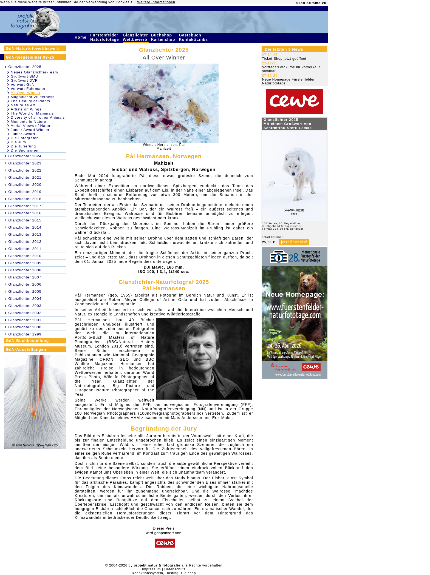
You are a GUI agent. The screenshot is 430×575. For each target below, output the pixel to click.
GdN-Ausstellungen (26, 349)
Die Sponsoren (24, 150)
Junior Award (23, 134)
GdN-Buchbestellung (27, 340)
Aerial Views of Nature (32, 126)
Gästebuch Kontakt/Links (194, 37)
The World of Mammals (32, 113)
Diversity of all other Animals (38, 117)
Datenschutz (175, 569)
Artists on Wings (26, 109)
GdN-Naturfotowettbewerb (33, 48)
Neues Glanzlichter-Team (34, 72)
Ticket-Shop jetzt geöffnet (284, 59)
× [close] (297, 3)
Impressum (151, 569)
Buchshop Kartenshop (164, 37)
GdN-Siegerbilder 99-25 (30, 57)
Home (81, 37)
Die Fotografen (25, 138)
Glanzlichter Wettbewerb (136, 37)
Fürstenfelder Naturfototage (105, 37)
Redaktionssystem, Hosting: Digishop (164, 573)
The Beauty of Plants (30, 101)
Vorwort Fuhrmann (28, 89)
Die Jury (18, 142)
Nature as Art (23, 105)
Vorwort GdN (23, 84)
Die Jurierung (23, 146)
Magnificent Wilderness (33, 97)
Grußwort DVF (24, 80)
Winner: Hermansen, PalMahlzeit (164, 146)
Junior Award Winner (30, 130)
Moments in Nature (28, 121)
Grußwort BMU (24, 76)
